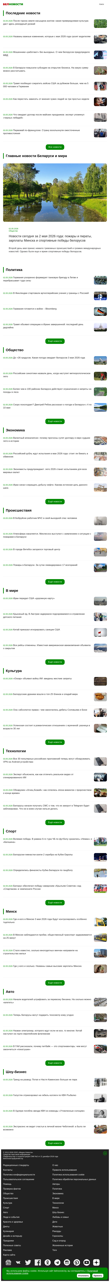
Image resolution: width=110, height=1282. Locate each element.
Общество (8, 1193)
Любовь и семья (60, 1217)
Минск (55, 1208)
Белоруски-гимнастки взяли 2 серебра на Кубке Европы (43, 854)
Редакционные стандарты (16, 1165)
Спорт (6, 1208)
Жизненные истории (62, 1245)
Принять (98, 1275)
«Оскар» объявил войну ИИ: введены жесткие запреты (42, 678)
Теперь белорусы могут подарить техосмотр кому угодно (43, 1015)
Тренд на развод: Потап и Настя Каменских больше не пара (45, 1079)
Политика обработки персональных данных (74, 1179)
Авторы (56, 1184)
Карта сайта (9, 1255)
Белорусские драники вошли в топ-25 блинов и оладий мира (45, 694)
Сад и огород (59, 1241)
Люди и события (11, 1217)
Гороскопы (57, 1236)
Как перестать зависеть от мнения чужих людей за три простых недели (51, 99)
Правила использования (64, 1170)
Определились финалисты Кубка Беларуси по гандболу (43, 870)
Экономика (57, 1193)
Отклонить (83, 1275)
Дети (54, 1222)
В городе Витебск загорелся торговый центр (36, 549)
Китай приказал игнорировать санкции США (36, 629)
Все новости (55, 147)
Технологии (58, 1203)
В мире (56, 1198)
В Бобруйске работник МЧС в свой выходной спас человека (45, 518)
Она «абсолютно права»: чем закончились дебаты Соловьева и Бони (50, 710)
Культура (7, 1203)
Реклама (7, 1250)
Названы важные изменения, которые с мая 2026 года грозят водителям (52, 36)
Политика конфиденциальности (19, 1174)
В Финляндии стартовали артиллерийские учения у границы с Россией (51, 293)
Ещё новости (55, 341)
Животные (57, 1226)
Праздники (8, 1241)
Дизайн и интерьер (12, 1236)
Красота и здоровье (13, 1222)
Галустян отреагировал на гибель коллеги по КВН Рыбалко (44, 1095)
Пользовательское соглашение (18, 1179)
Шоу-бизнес (58, 1212)
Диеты (6, 1226)
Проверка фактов (12, 1189)
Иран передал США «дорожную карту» (34, 598)
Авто (5, 1212)
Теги (54, 1250)
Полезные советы (12, 1245)
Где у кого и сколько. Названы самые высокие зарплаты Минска (47, 966)
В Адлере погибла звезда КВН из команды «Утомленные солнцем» (49, 1111)
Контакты (7, 1170)
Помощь (7, 1184)
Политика (57, 1189)
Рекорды (56, 1231)
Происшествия (10, 1198)
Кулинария (8, 1231)
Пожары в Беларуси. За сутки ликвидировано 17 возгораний (45, 565)
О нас (55, 1165)
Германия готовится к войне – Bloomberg (35, 308)
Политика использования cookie (68, 1174)
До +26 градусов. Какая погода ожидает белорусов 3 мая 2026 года (49, 357)
